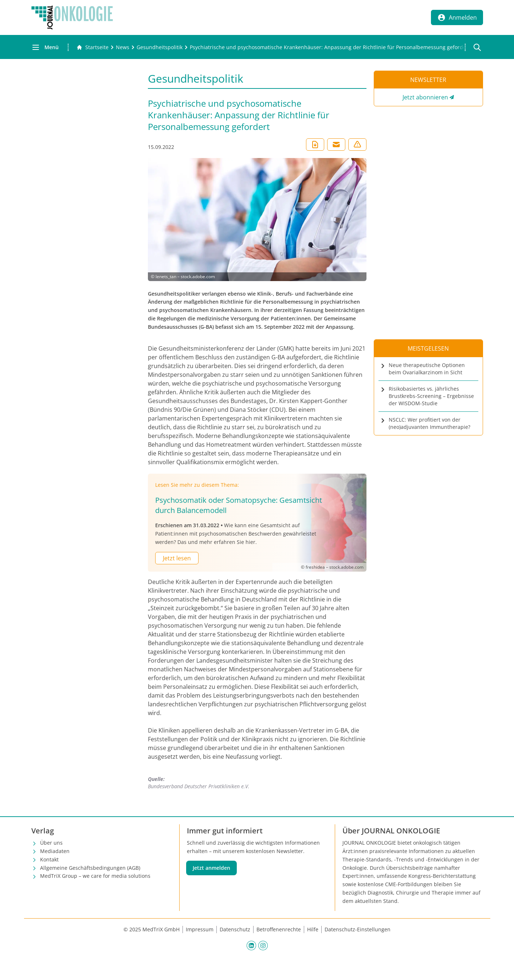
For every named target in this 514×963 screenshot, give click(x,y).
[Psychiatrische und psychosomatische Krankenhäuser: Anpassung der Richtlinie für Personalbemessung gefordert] (330, 47)
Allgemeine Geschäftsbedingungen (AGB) (90, 867)
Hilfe (312, 929)
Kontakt (49, 859)
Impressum (199, 929)
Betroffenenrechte (278, 929)
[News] (122, 47)
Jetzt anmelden (211, 867)
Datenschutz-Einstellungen (358, 929)
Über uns (51, 842)
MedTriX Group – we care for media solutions (95, 875)
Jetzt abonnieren (425, 97)
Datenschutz (235, 929)
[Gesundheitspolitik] (160, 47)
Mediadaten (55, 851)
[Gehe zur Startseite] (92, 47)
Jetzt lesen (177, 558)
